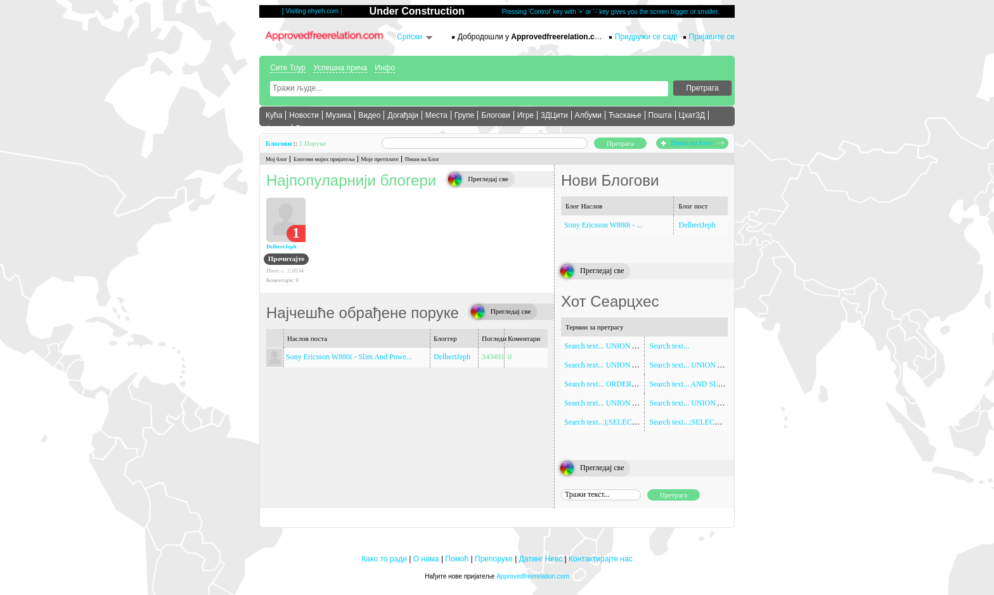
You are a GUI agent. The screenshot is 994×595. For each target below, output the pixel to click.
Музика (339, 115)
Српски (409, 36)
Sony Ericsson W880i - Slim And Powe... (349, 356)
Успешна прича (340, 67)
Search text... (670, 346)
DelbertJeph (281, 246)
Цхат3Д (692, 115)
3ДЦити (554, 115)
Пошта (660, 115)
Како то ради (383, 558)
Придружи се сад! (646, 36)
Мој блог (276, 159)
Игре (525, 115)
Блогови (495, 115)
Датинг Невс (541, 558)
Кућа (274, 115)
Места (436, 115)
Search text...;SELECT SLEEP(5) (701, 422)
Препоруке (494, 558)
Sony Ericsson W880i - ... (603, 225)
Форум (277, 128)
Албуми (588, 115)
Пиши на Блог (692, 142)
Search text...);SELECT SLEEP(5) (616, 422)
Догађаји (402, 115)
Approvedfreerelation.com (532, 576)
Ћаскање (625, 115)
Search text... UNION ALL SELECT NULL (717, 365)
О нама (426, 558)
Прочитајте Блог (286, 260)
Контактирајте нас (601, 558)
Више (305, 128)
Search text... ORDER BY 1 (607, 384)
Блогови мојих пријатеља (324, 159)
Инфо (385, 67)
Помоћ (456, 558)
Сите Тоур (288, 67)
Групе (465, 115)
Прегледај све (488, 178)
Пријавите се (712, 36)
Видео (369, 115)
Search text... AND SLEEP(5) (695, 384)
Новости (303, 115)
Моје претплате (380, 159)
